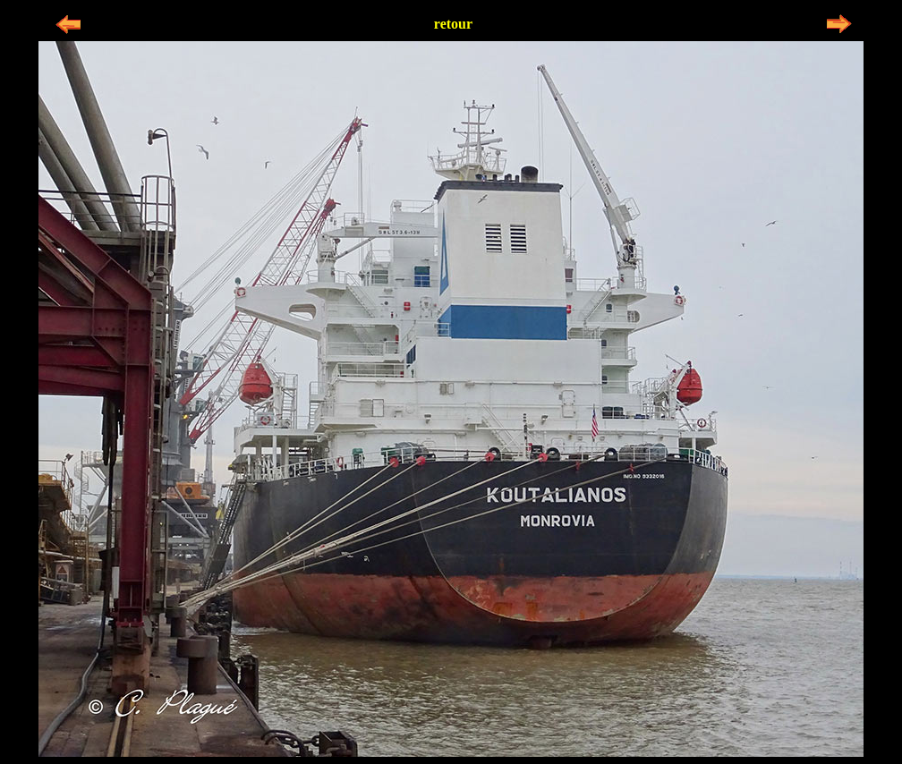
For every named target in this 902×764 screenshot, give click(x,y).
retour (453, 23)
